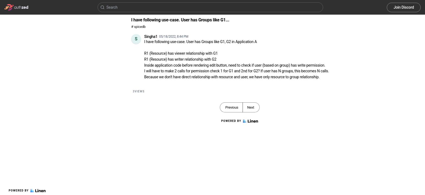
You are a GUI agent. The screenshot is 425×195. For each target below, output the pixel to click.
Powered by (27, 190)
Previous (231, 107)
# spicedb (138, 27)
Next (250, 107)
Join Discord (404, 7)
